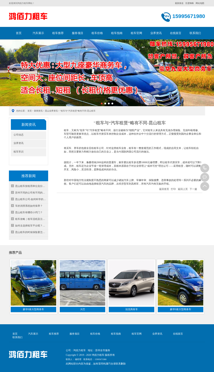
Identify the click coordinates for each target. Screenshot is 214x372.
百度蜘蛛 (189, 3)
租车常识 (19, 151)
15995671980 (204, 168)
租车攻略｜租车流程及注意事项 (31, 219)
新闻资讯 (38, 111)
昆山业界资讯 (51, 111)
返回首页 (164, 189)
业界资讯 (156, 33)
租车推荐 (58, 33)
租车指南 (117, 33)
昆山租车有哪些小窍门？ (29, 212)
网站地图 (200, 3)
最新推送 (179, 3)
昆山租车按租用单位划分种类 (31, 186)
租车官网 (136, 33)
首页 (19, 33)
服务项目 (77, 33)
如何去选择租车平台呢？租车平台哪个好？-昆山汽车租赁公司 (31, 225)
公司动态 (19, 134)
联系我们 (195, 33)
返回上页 (183, 189)
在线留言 (175, 33)
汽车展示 (38, 33)
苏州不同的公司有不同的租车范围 (31, 192)
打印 (173, 189)
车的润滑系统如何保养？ (29, 206)
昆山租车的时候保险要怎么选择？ (31, 232)
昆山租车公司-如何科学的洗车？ (31, 199)
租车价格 (97, 33)
